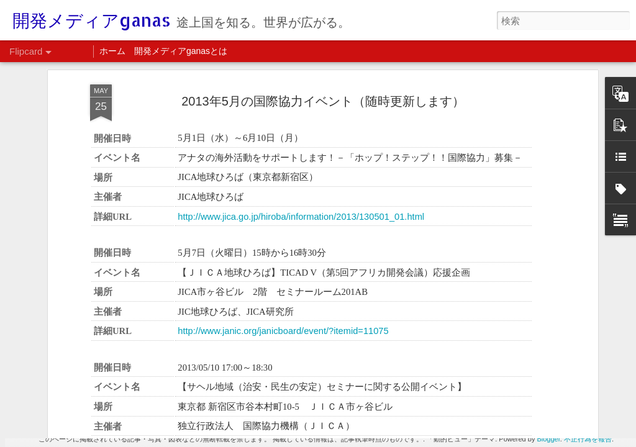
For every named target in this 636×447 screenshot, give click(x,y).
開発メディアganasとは (180, 51)
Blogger (548, 439)
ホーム (112, 51)
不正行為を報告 (588, 439)
